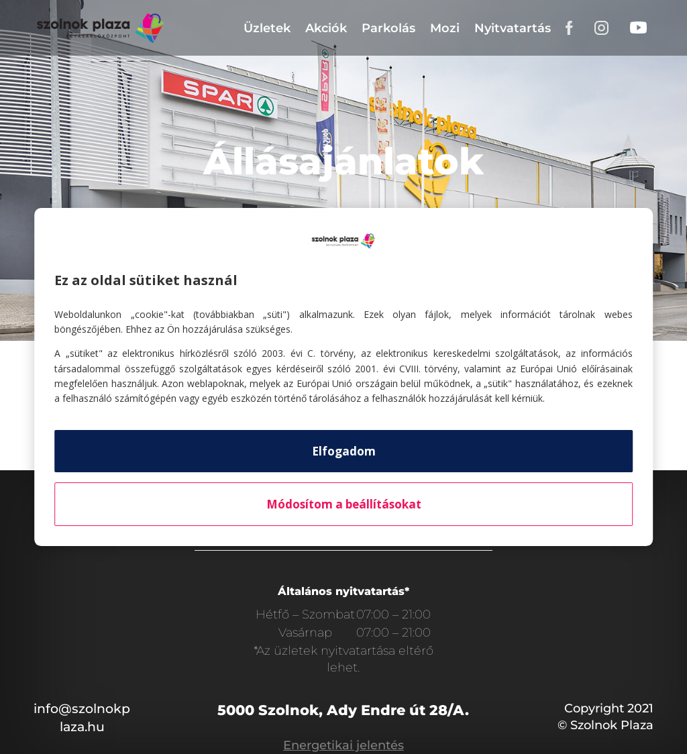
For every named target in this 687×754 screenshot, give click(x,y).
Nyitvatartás (512, 28)
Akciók (326, 28)
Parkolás (388, 28)
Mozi (445, 28)
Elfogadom (344, 451)
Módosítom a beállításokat (343, 504)
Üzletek (267, 28)
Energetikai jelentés (343, 745)
